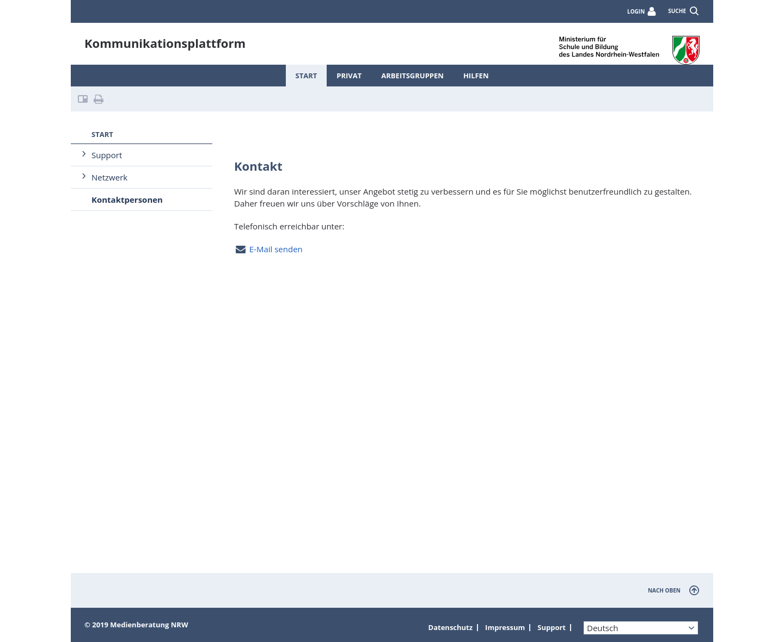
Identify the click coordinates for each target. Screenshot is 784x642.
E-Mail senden (276, 249)
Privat (349, 75)
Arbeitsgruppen (412, 75)
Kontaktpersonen (127, 199)
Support (106, 154)
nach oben (664, 590)
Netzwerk (109, 177)
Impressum (505, 627)
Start (306, 75)
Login (636, 11)
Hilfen (476, 75)
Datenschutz (450, 627)
